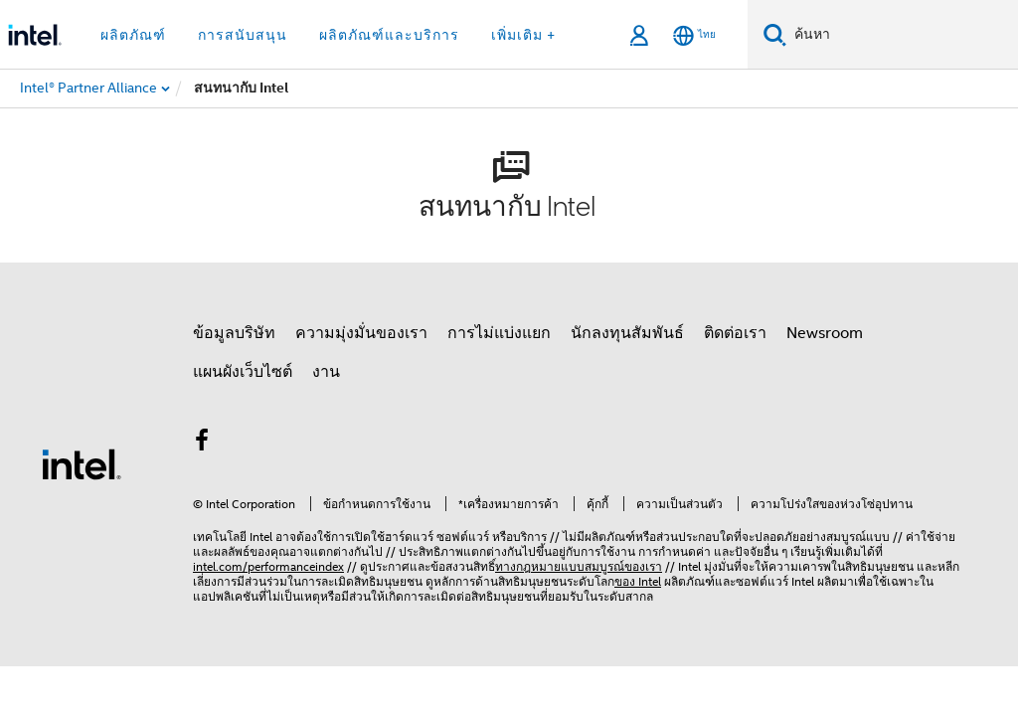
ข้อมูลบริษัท (234, 333)
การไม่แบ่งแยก (499, 333)
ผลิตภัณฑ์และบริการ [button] (389, 35)
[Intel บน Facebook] (202, 443)
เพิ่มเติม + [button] (523, 35)
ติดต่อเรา (735, 333)
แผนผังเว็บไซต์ (242, 372)
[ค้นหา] (775, 34)
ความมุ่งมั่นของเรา (361, 333)
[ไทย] (694, 35)
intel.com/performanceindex (268, 566)
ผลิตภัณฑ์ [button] (133, 35)
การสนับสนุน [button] (242, 35)
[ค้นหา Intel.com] (902, 35)
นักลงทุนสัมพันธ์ (627, 333)
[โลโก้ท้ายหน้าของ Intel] (81, 463)
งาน (326, 372)
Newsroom (824, 333)
